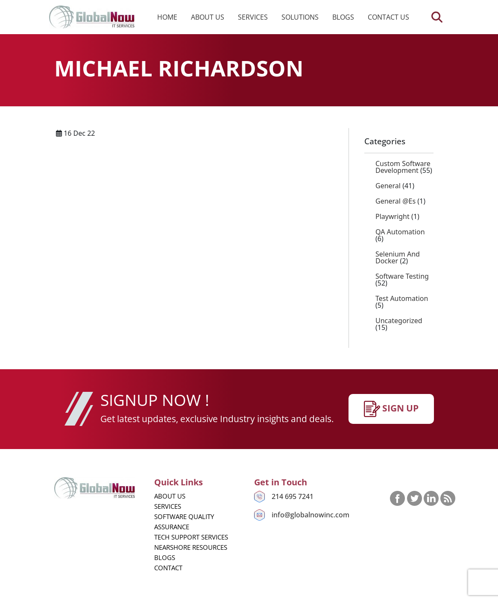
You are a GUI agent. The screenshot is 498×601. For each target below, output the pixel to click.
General (388, 185)
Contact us (388, 17)
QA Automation (400, 231)
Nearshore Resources (190, 547)
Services (253, 17)
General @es (395, 201)
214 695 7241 (292, 496)
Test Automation (401, 298)
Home (167, 17)
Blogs (343, 17)
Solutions (300, 17)
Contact (168, 567)
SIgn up (391, 409)
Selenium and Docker (397, 257)
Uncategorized (398, 320)
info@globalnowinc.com (310, 514)
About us (207, 17)
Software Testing (402, 276)
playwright (392, 216)
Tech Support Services (191, 537)
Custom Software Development (403, 167)
